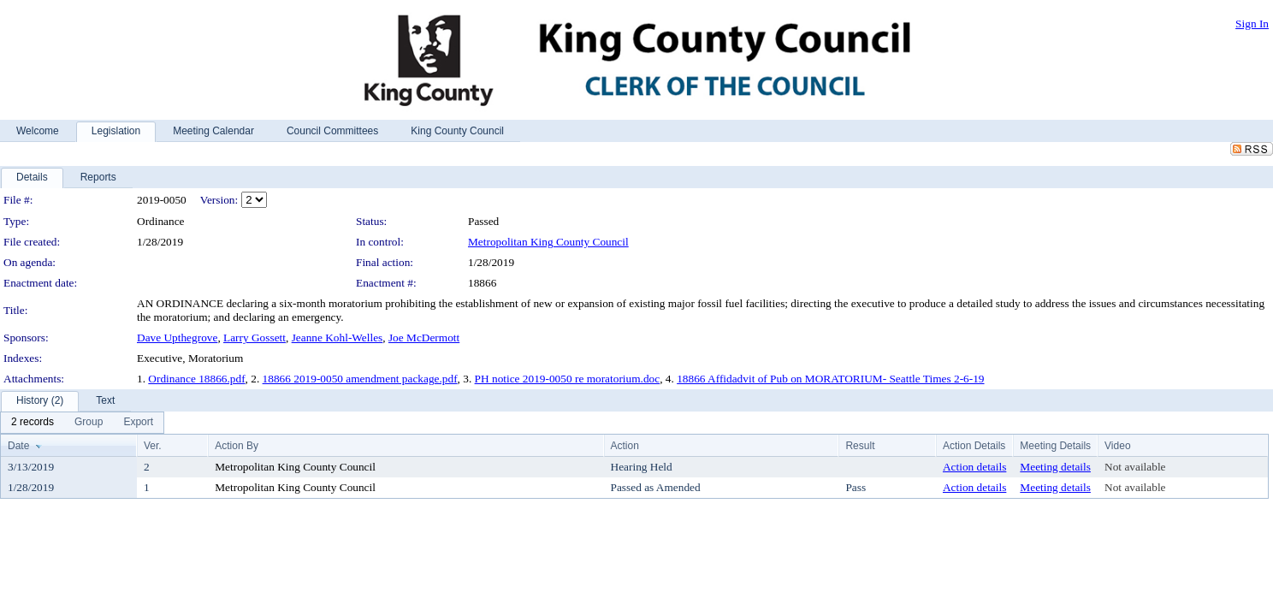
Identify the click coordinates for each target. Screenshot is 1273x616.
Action (625, 446)
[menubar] (82, 423)
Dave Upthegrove (177, 337)
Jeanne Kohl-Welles (337, 337)
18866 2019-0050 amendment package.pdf (360, 378)
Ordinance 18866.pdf (196, 378)
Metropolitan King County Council (548, 241)
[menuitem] (32, 422)
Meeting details (1055, 466)
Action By (236, 446)
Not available (1134, 466)
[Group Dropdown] (88, 422)
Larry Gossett (254, 337)
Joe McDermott (423, 337)
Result (859, 446)
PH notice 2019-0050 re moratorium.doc (567, 378)
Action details (974, 466)
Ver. (153, 446)
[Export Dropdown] (138, 422)
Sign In (1252, 23)
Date (18, 446)
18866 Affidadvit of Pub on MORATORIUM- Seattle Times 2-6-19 (830, 378)
